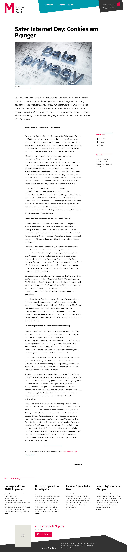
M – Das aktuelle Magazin (50, 526)
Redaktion (84, 543)
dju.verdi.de (89, 546)
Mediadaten (75, 543)
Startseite (99, 159)
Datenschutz (65, 546)
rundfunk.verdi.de (77, 546)
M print (70, 5)
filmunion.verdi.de (67, 548)
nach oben (77, 464)
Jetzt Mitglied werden (109, 5)
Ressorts (49, 5)
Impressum (65, 543)
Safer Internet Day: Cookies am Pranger (104, 164)
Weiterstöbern (42, 534)
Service (62, 5)
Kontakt (92, 543)
